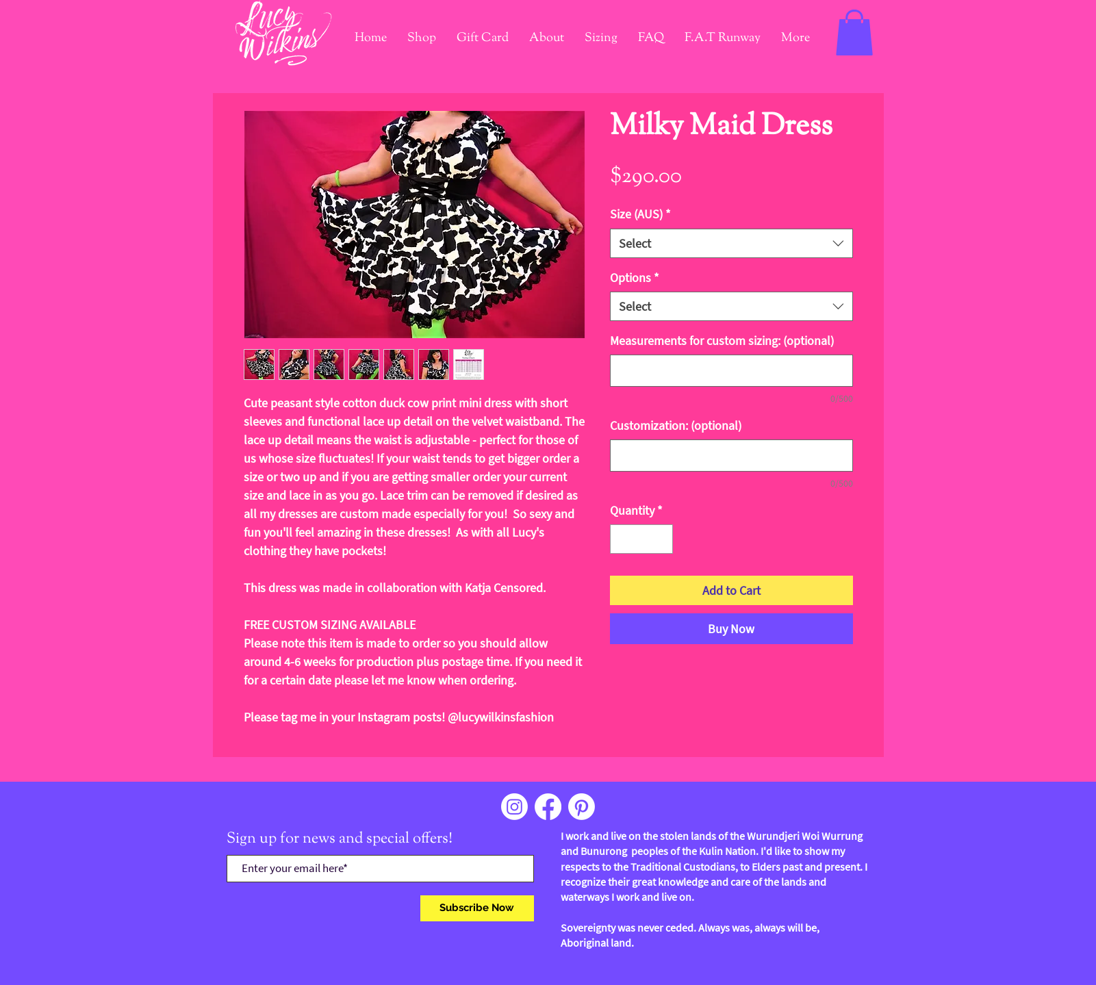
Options (634, 277)
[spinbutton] (641, 539)
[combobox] (731, 243)
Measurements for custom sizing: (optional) (722, 340)
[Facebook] (548, 806)
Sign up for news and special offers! (340, 839)
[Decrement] (622, 539)
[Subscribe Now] (477, 908)
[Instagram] (514, 806)
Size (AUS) (640, 214)
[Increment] (660, 539)
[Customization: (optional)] (731, 455)
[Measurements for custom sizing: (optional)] (731, 371)
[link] (854, 32)
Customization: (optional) (675, 425)
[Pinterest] (581, 806)
